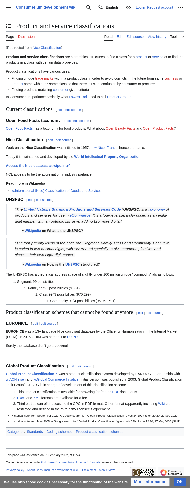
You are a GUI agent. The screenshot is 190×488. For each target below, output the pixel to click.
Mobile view (107, 470)
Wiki (161, 404)
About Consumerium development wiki (52, 470)
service (157, 57)
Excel (21, 398)
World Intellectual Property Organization (107, 157)
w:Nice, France (105, 148)
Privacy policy (15, 470)
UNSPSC (72, 264)
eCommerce (80, 215)
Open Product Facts (158, 128)
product (141, 57)
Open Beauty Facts (120, 128)
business (171, 78)
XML (36, 398)
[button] (150, 482)
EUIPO (72, 337)
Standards (35, 432)
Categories (15, 432)
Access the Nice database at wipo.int (36, 166)
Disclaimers (88, 470)
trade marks (44, 78)
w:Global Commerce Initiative (55, 379)
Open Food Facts (19, 128)
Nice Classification (47, 47)
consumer (60, 90)
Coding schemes (59, 432)
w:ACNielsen (16, 379)
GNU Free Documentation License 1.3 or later (71, 462)
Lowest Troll (78, 97)
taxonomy (156, 209)
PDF (115, 392)
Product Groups (119, 97)
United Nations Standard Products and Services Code (72, 209)
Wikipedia (33, 231)
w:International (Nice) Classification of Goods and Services (56, 191)
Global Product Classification (30, 374)
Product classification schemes (99, 432)
